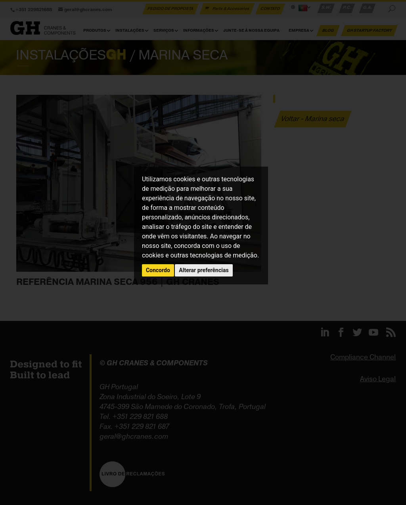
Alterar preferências (203, 270)
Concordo (158, 270)
